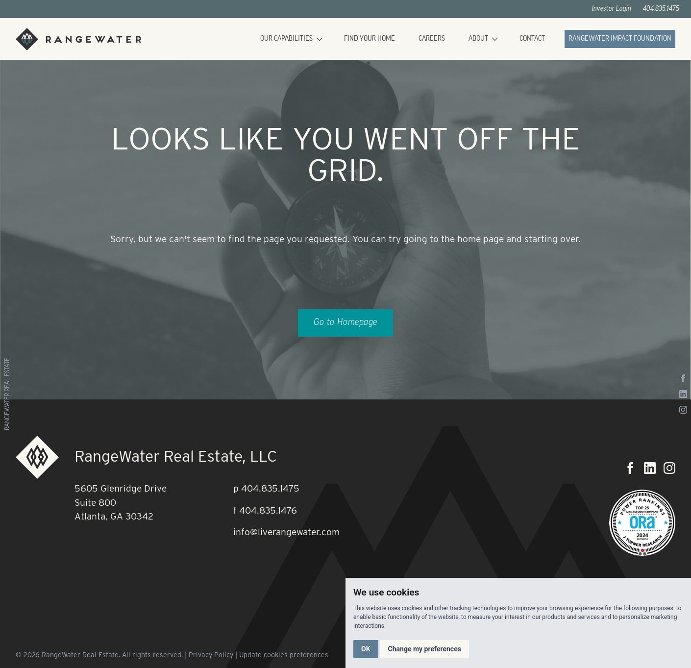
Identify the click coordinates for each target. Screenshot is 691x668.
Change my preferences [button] (424, 649)
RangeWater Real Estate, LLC (175, 456)
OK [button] (365, 649)
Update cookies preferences (283, 655)
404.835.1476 (268, 510)
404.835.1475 (661, 9)
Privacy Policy (211, 655)
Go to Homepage (345, 322)
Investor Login (611, 9)
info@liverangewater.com (286, 532)
